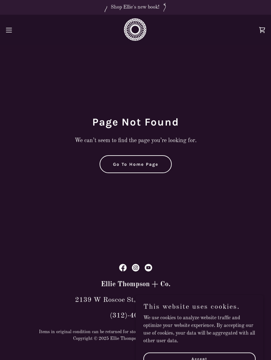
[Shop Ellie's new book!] (135, 7)
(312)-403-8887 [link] (136, 315)
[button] (22, 30)
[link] (135, 30)
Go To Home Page (135, 164)
